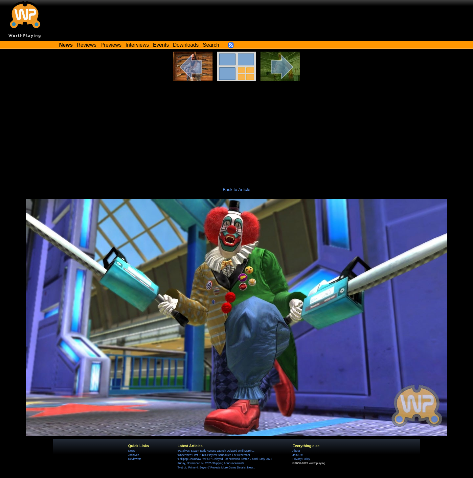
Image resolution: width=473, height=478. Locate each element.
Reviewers (134, 459)
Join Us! (297, 455)
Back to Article (236, 189)
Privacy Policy (301, 459)
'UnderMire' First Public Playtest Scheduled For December (213, 455)
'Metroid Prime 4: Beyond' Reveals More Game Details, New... (216, 467)
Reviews (87, 45)
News (131, 450)
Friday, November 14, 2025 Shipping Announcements (210, 463)
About (296, 450)
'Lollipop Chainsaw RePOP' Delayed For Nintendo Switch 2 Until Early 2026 (224, 459)
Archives (133, 455)
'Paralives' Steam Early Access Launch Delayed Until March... (216, 450)
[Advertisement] (236, 130)
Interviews (137, 45)
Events (161, 45)
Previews (111, 45)
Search (211, 45)
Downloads (186, 45)
